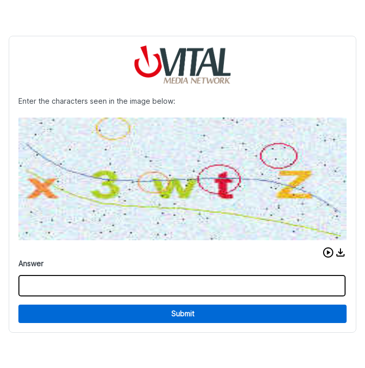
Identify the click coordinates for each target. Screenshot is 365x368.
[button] (328, 252)
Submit (182, 313)
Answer (30, 263)
